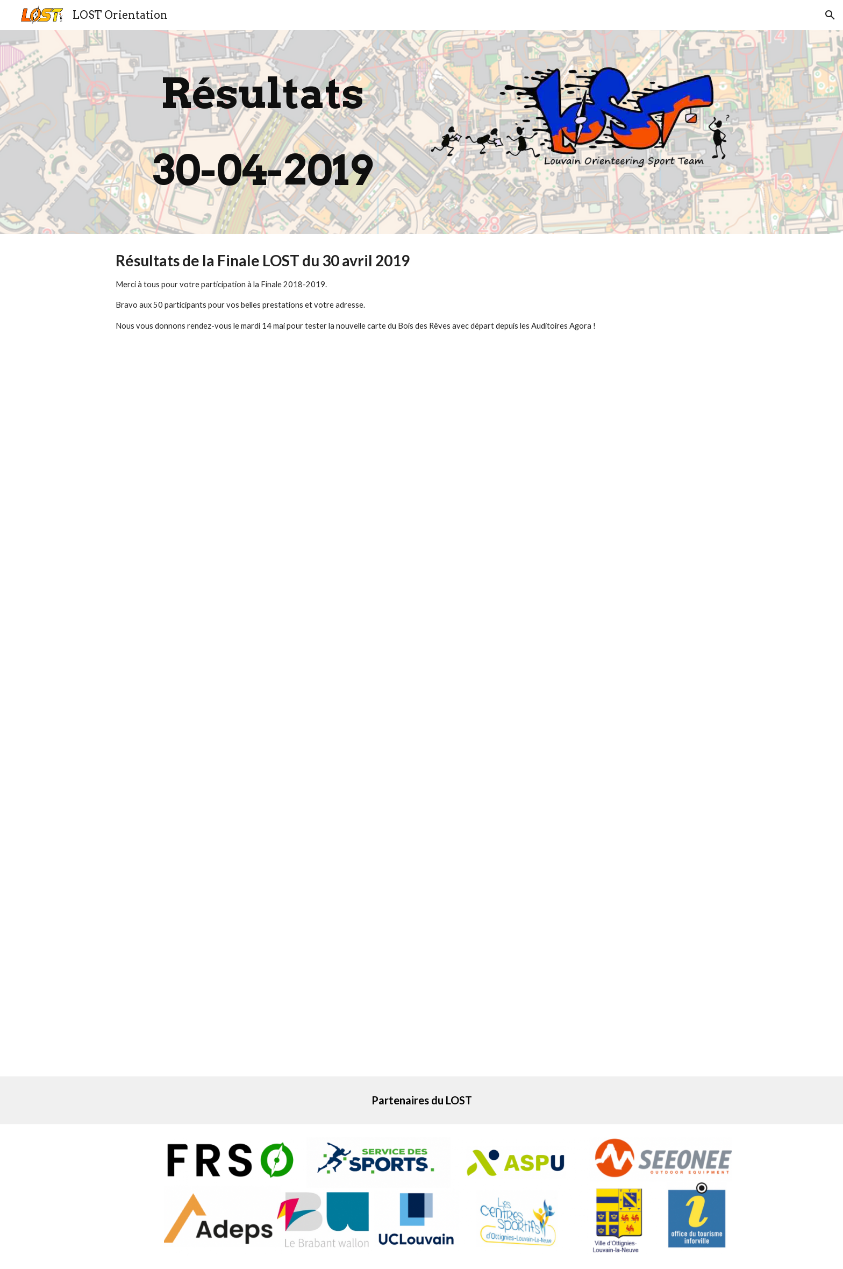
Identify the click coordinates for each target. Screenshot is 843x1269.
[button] (830, 15)
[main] (262, 132)
